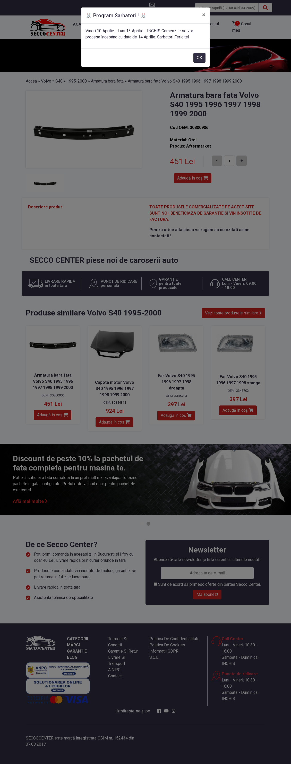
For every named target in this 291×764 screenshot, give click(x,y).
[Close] (204, 14)
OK (199, 57)
